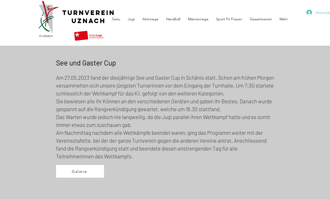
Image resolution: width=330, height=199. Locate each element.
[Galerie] (80, 171)
